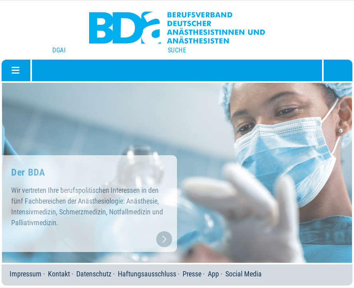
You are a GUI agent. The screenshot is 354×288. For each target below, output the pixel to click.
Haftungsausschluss (147, 274)
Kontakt (59, 274)
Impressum (26, 274)
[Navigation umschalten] (15, 70)
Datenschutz (93, 274)
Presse (192, 274)
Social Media (243, 274)
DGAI (59, 50)
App (213, 274)
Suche (177, 50)
